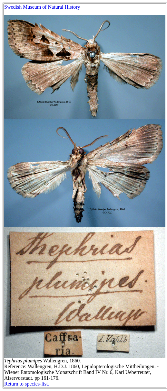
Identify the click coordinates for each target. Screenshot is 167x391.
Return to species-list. (26, 383)
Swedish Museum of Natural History (42, 7)
